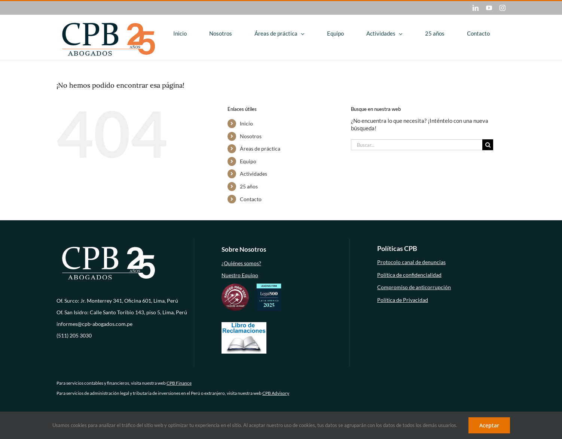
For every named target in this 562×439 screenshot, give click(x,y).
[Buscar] (487, 144)
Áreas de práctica (260, 148)
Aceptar (489, 425)
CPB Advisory (275, 393)
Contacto (251, 199)
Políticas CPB (397, 248)
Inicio (246, 123)
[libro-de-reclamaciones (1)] (244, 324)
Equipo (248, 161)
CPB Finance (179, 383)
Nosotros (251, 136)
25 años (249, 186)
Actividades (253, 173)
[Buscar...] (416, 144)
